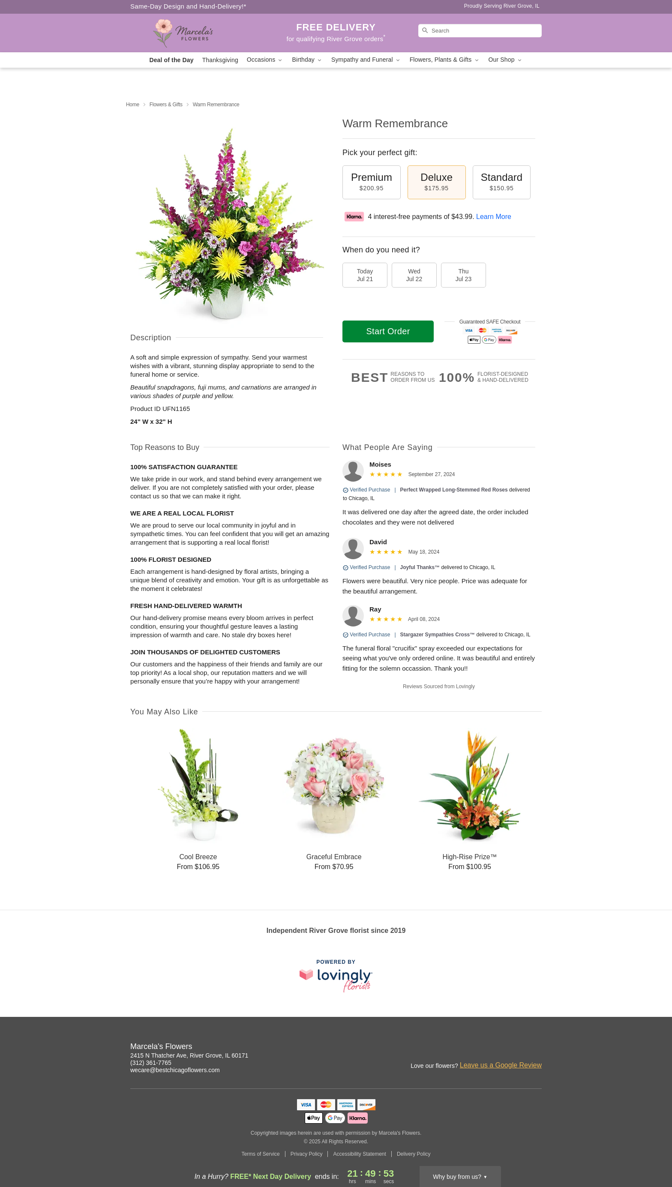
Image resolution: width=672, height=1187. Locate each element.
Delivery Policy (414, 1154)
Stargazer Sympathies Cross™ (437, 635)
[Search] (480, 30)
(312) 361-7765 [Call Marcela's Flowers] (150, 1062)
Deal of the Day (171, 60)
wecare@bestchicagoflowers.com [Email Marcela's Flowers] (175, 1070)
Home (132, 105)
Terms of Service (260, 1154)
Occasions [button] (265, 59)
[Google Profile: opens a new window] (536, 1048)
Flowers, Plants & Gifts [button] (445, 59)
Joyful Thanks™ (420, 567)
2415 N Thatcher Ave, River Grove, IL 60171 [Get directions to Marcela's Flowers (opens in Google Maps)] (189, 1055)
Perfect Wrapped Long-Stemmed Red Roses (454, 490)
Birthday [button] (307, 59)
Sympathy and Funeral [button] (366, 59)
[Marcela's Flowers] (192, 33)
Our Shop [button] (506, 59)
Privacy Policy (307, 1154)
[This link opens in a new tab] (336, 976)
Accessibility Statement (359, 1154)
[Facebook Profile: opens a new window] (517, 1048)
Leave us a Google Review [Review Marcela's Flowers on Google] (501, 1065)
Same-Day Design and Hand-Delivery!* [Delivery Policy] (188, 6)
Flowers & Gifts (166, 105)
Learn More (493, 216)
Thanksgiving (220, 60)
